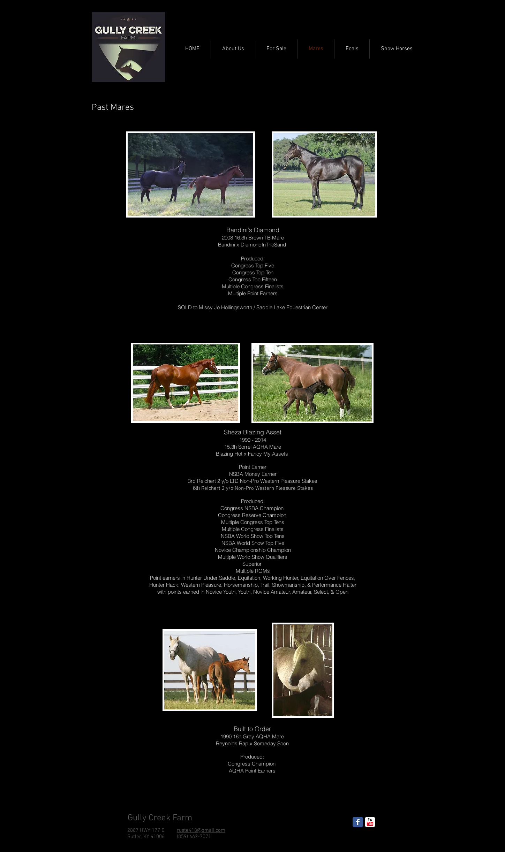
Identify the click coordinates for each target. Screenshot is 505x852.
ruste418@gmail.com (201, 830)
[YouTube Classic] (370, 822)
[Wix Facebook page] (358, 822)
